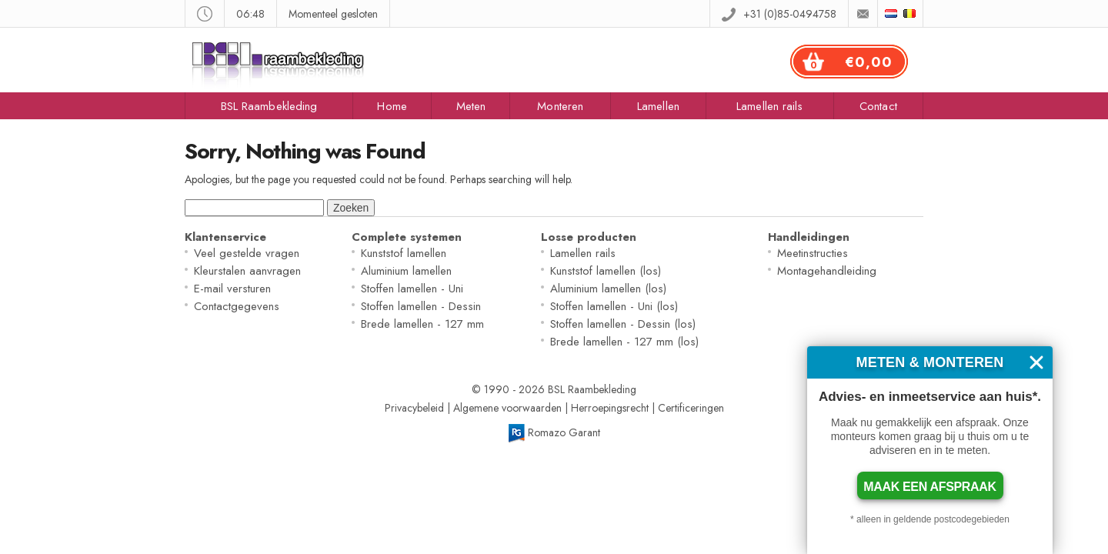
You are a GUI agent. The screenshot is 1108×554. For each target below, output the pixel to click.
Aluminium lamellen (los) (608, 288)
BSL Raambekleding (269, 106)
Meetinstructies (812, 253)
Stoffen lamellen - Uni (412, 288)
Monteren (560, 106)
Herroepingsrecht (610, 408)
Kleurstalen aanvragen (247, 270)
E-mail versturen (232, 288)
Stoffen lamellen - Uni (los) (614, 306)
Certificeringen (691, 408)
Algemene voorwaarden (507, 408)
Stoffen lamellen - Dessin (421, 306)
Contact (878, 106)
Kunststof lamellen (403, 253)
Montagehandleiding (826, 270)
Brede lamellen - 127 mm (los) (624, 341)
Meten (471, 106)
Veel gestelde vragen (246, 253)
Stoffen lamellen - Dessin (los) (623, 323)
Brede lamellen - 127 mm (422, 323)
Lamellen (658, 106)
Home (391, 106)
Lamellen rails (769, 106)
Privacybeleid (414, 408)
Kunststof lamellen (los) (605, 270)
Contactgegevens (236, 306)
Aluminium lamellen (406, 270)
